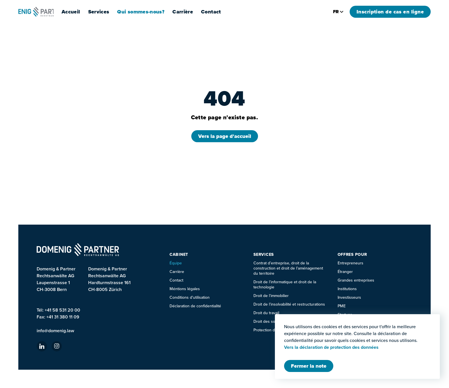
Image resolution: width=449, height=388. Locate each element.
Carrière (197, 11)
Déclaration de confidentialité (195, 306)
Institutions (347, 289)
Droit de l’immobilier (271, 296)
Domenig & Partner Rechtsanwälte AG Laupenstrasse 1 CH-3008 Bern (56, 279)
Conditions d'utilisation (190, 297)
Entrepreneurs (350, 263)
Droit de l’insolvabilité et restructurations (289, 304)
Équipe (176, 263)
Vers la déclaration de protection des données (331, 347)
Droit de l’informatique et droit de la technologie (284, 284)
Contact (226, 11)
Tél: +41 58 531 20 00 (58, 310)
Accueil (85, 11)
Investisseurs (349, 297)
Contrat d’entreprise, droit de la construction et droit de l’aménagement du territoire (288, 268)
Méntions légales (185, 289)
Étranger (345, 272)
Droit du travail (266, 313)
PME (342, 306)
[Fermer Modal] (308, 366)
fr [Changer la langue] (338, 11)
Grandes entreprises (356, 280)
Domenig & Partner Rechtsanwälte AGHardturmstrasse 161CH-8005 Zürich (109, 279)
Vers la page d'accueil (224, 136)
